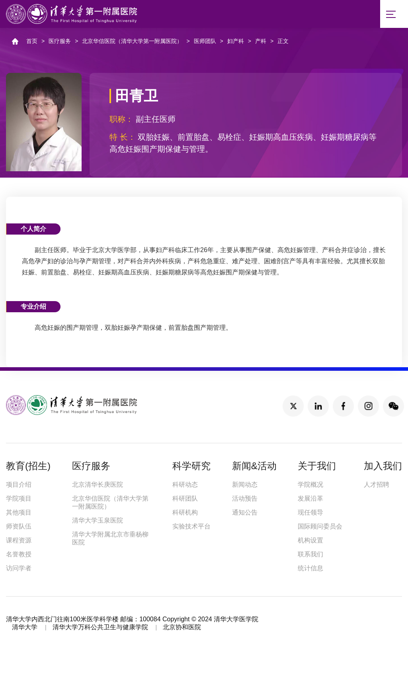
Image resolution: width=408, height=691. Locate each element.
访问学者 (18, 571)
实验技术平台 (191, 529)
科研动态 (185, 487)
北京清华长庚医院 (97, 487)
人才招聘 (376, 487)
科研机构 (185, 515)
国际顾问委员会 (320, 529)
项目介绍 (18, 487)
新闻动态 (245, 487)
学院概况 (310, 487)
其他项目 (18, 515)
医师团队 (205, 44)
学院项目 (18, 501)
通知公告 (245, 515)
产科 (260, 44)
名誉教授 (18, 557)
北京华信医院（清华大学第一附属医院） (132, 44)
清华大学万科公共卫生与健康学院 (100, 630)
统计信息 (310, 571)
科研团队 (185, 501)
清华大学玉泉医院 (97, 523)
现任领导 (310, 515)
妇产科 (235, 44)
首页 (31, 44)
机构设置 (310, 543)
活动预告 (245, 501)
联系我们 (310, 557)
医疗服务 (60, 44)
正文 (283, 44)
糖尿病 (357, 139)
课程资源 (18, 543)
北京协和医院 (182, 630)
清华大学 (24, 630)
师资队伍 (18, 529)
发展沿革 (310, 501)
